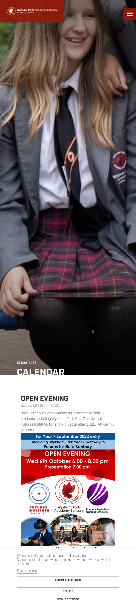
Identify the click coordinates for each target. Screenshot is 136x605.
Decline (68, 591)
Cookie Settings (68, 599)
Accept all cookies (68, 580)
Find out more (27, 571)
